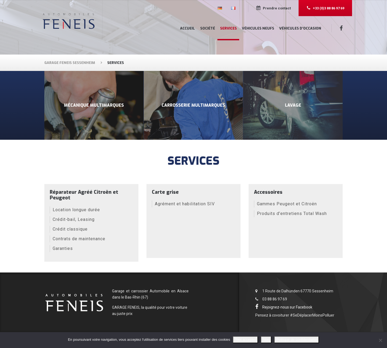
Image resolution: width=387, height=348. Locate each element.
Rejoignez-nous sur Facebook (284, 307)
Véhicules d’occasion (300, 28)
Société (207, 28)
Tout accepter (245, 340)
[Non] (380, 340)
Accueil (187, 28)
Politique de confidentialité (296, 340)
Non (266, 340)
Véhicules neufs (258, 28)
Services (228, 28)
